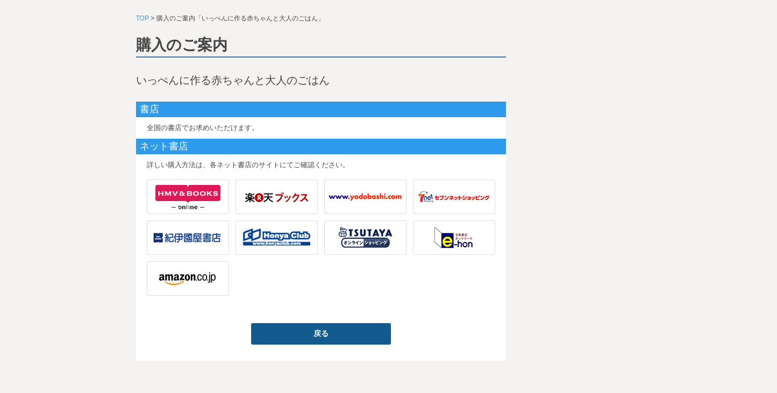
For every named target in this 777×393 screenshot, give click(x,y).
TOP (142, 18)
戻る (321, 333)
